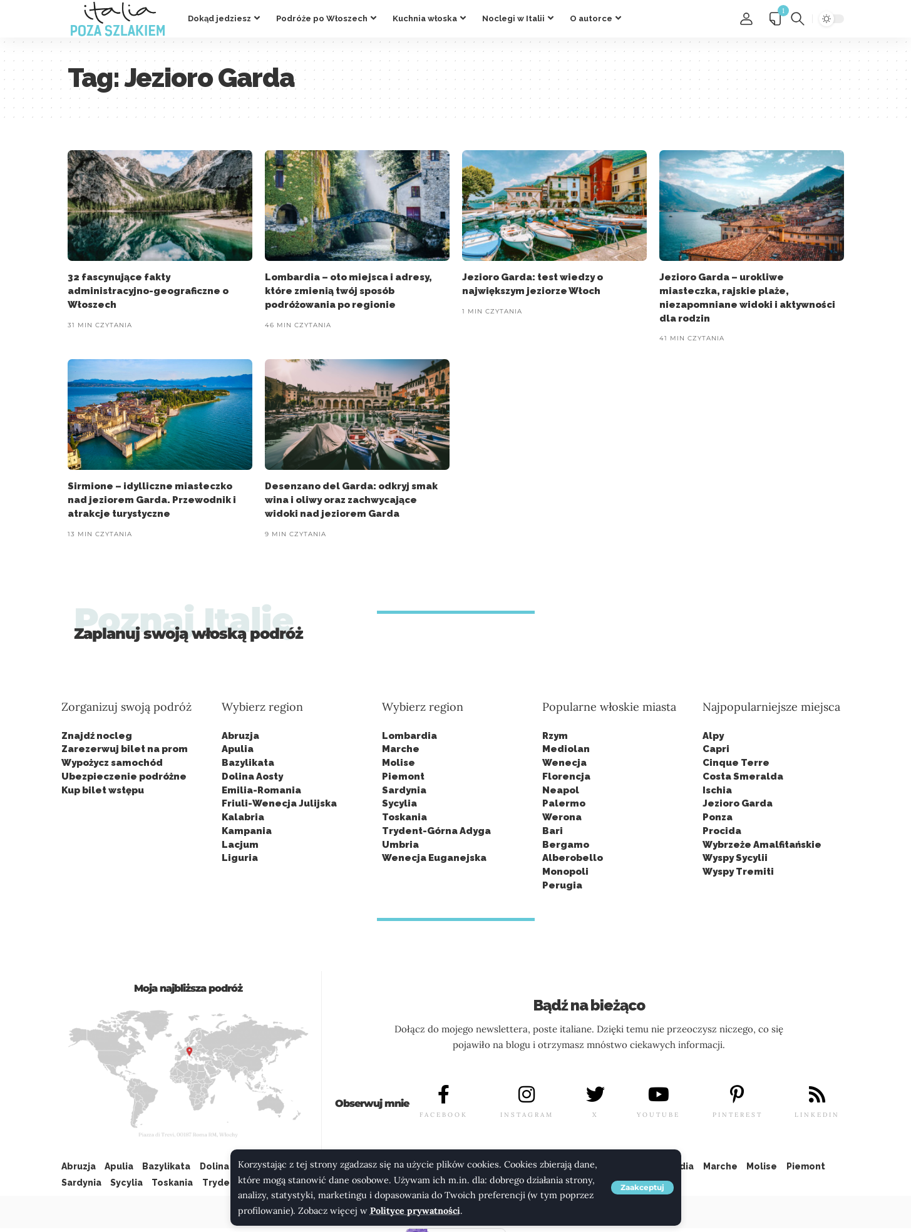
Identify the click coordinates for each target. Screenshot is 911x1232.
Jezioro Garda (738, 803)
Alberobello (572, 857)
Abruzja (240, 735)
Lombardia (409, 735)
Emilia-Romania (261, 790)
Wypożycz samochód (112, 762)
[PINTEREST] (737, 1094)
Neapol (560, 790)
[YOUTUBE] (658, 1094)
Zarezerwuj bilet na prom (124, 749)
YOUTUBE (658, 1115)
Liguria (240, 857)
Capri (716, 749)
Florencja (566, 776)
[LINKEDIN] (817, 1094)
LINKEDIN (817, 1115)
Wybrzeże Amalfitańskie (762, 844)
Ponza (718, 817)
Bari (552, 831)
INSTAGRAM (526, 1115)
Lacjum (240, 844)
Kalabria (243, 817)
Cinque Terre (736, 762)
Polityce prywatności (415, 1210)
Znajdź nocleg (96, 735)
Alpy (713, 735)
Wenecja (564, 762)
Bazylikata (248, 762)
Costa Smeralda (743, 776)
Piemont (403, 776)
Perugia (562, 885)
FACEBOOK (443, 1115)
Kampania (247, 831)
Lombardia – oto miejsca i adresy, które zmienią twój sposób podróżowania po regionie (348, 291)
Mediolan (566, 749)
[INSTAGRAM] (526, 1094)
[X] (595, 1094)
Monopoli (565, 871)
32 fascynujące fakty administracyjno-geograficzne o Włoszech (148, 291)
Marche (400, 749)
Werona (562, 817)
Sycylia (399, 803)
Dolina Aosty (252, 776)
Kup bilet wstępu (102, 790)
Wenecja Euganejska (434, 857)
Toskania (404, 817)
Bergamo (565, 844)
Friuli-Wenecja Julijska (279, 803)
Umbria (400, 844)
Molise (398, 762)
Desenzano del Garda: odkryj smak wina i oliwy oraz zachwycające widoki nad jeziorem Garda (351, 500)
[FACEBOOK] (444, 1094)
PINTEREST (738, 1115)
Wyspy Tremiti (738, 871)
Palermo (563, 803)
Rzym (555, 735)
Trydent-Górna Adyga (436, 831)
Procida (722, 831)
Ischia (717, 790)
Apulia (238, 749)
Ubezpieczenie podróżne (124, 776)
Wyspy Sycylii (735, 857)
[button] (642, 1187)
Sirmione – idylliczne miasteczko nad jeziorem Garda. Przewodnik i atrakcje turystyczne (152, 500)
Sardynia (404, 790)
